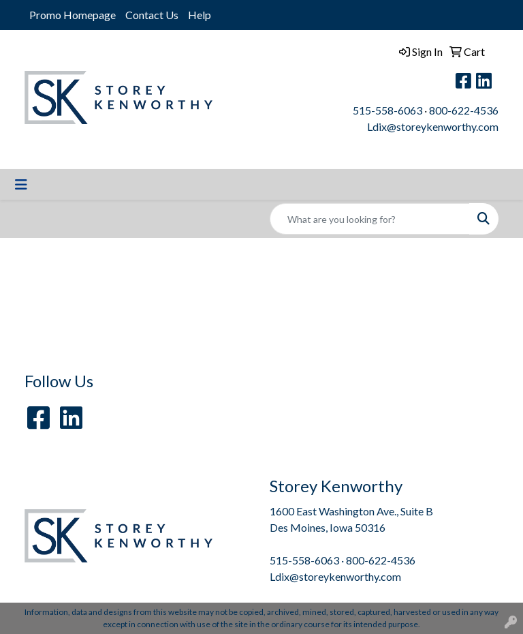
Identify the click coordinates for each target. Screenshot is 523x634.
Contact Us (151, 14)
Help (199, 14)
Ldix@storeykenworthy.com (432, 126)
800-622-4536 (463, 110)
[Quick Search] (370, 219)
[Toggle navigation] (21, 184)
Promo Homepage (72, 14)
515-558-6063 (387, 110)
